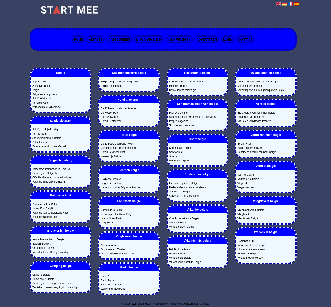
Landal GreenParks (111, 218)
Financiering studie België (183, 183)
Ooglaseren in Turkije (113, 249)
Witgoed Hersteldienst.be (46, 106)
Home (78, 39)
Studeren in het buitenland (184, 195)
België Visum (244, 143)
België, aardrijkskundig (45, 129)
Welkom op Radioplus (113, 288)
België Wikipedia (41, 98)
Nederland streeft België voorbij (50, 252)
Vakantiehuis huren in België (185, 262)
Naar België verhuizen (249, 147)
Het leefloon (39, 133)
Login (227, 39)
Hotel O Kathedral (111, 121)
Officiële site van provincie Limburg (52, 177)
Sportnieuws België (180, 147)
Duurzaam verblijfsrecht (250, 116)
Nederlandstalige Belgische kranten (121, 187)
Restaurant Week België (182, 90)
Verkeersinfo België (248, 178)
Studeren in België (179, 191)
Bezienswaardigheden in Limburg (51, 169)
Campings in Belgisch (44, 173)
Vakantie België (178, 222)
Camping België (41, 274)
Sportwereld (176, 152)
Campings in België (43, 278)
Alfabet (96, 39)
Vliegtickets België (247, 218)
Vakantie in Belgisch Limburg (48, 181)
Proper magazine (178, 121)
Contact (245, 39)
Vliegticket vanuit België (250, 209)
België (35, 90)
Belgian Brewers (41, 243)
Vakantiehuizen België (181, 226)
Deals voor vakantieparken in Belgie (257, 81)
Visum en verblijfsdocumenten (254, 121)
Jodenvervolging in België (46, 138)
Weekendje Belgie (111, 156)
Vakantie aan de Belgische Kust (50, 212)
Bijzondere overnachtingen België (256, 112)
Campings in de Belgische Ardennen (52, 283)
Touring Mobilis (245, 174)
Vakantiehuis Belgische (45, 216)
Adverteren (207, 39)
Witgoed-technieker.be (250, 257)
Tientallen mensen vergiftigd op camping (55, 287)
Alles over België (41, 85)
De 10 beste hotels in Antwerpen (119, 108)
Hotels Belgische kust (113, 152)
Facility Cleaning (178, 112)
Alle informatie (109, 245)
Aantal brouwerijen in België (48, 239)
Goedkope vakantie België (184, 218)
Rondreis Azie (40, 102)
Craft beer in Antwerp (44, 247)
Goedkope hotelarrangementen (118, 147)
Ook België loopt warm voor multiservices (192, 116)
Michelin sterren (178, 85)
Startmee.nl (144, 303)
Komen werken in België (251, 245)
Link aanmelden (149, 39)
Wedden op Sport (179, 160)
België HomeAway (179, 249)
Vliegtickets (243, 214)
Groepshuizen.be (178, 253)
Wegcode (242, 183)
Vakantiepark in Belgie (250, 85)
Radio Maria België (111, 284)
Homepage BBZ (246, 240)
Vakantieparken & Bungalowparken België (261, 90)
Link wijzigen (179, 39)
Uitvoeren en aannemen (251, 249)
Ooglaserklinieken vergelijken (117, 253)
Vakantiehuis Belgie (180, 257)
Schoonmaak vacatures (182, 125)
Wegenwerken (245, 187)
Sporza (173, 156)
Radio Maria (107, 280)
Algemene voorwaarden (184, 303)
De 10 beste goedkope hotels (117, 143)
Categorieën (119, 39)
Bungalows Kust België (45, 204)
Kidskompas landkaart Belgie (117, 214)
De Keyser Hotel (110, 112)
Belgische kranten (111, 183)
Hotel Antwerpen (110, 116)
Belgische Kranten (111, 178)
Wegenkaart (107, 222)
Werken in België (247, 253)
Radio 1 (105, 276)
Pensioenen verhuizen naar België (256, 152)
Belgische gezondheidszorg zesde (120, 81)
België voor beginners (44, 94)
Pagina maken (161, 303)
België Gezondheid (111, 85)
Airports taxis (39, 81)
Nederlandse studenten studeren (187, 187)
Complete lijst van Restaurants (186, 81)
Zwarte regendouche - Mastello (49, 146)
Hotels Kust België (42, 208)
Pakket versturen (41, 142)
